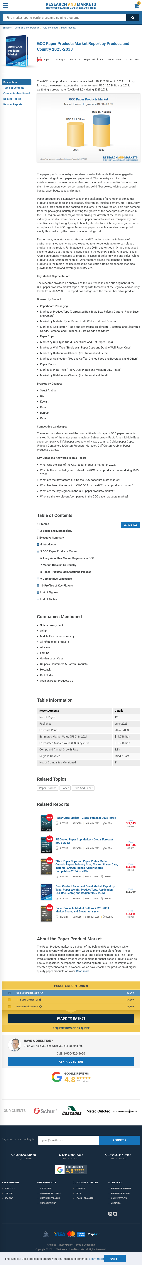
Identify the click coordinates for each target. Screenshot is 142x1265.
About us (10, 1188)
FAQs (78, 1193)
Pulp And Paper (83, 788)
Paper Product (47, 788)
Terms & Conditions (84, 1244)
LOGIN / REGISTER (85, 1198)
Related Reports (12, 104)
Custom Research (50, 1198)
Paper (65, 788)
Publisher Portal (121, 1193)
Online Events (119, 1198)
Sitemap (51, 1244)
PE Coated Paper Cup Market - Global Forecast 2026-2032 (84, 841)
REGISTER (119, 1140)
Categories (46, 1188)
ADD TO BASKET (71, 1018)
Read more (82, 971)
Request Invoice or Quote (71, 1028)
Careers (9, 1193)
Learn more (96, 1259)
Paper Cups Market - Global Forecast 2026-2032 (85, 818)
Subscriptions (48, 1203)
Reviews (9, 1198)
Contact (80, 1188)
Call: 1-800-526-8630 (71, 1053)
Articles (116, 1203)
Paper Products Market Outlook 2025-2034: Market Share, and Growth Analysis (82, 910)
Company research (50, 1193)
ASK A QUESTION (71, 1061)
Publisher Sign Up (121, 1188)
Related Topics (12, 98)
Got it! (114, 1258)
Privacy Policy (65, 1244)
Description (10, 82)
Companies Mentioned (16, 93)
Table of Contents (13, 87)
